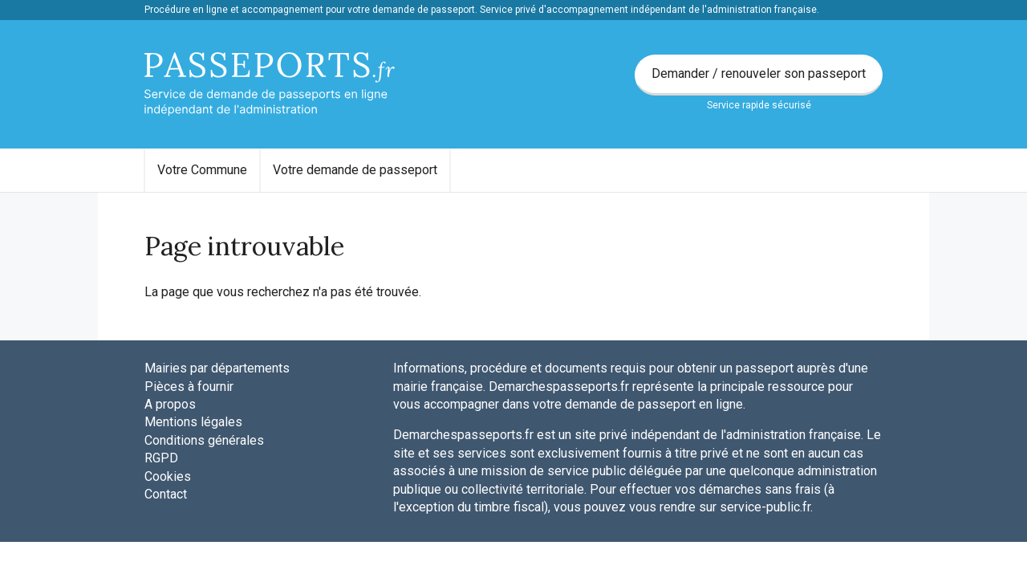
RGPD (161, 458)
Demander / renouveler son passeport (759, 73)
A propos (170, 404)
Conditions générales (204, 440)
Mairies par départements (217, 368)
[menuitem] (202, 170)
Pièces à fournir (188, 386)
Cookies (167, 476)
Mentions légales (193, 421)
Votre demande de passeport (355, 169)
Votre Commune (202, 169)
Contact (165, 494)
